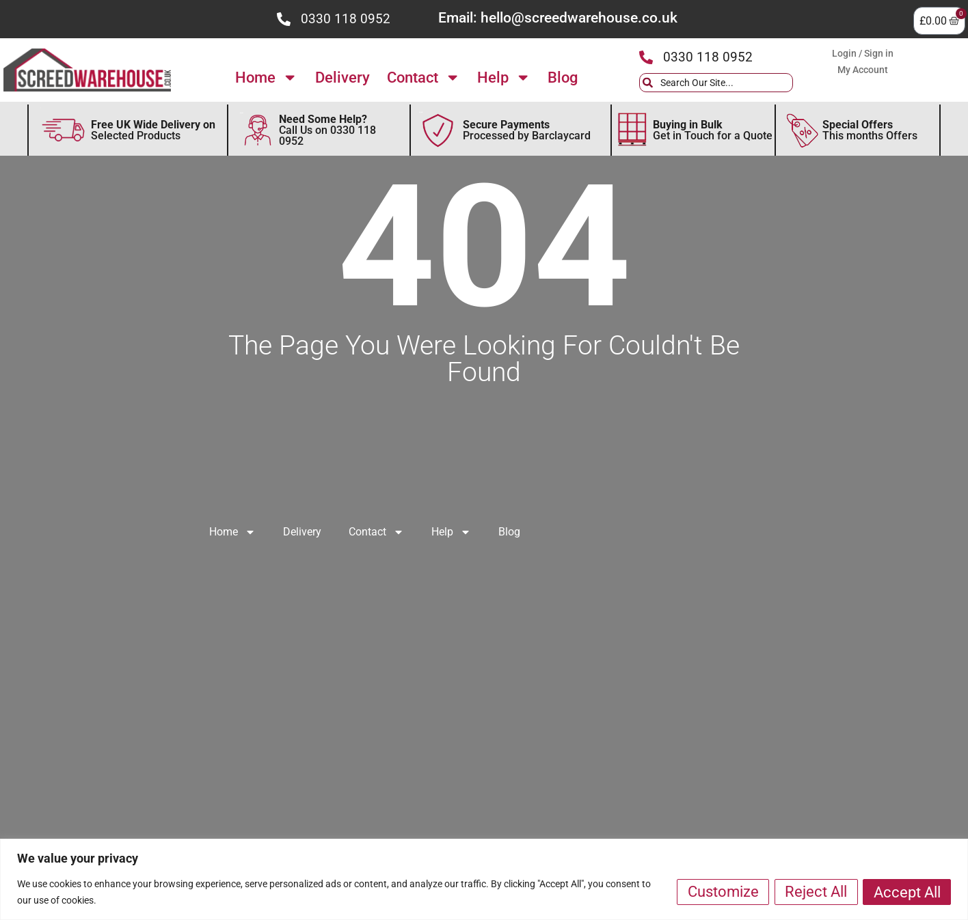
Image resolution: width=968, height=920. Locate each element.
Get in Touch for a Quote (712, 130)
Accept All (906, 891)
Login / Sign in (862, 53)
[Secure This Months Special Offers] (802, 130)
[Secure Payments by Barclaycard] (438, 130)
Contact (423, 77)
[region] (484, 879)
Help (503, 77)
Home (266, 77)
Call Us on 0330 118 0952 (327, 130)
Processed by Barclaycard (527, 130)
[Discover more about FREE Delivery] (63, 130)
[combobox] (716, 82)
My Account (862, 69)
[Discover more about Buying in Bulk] (632, 130)
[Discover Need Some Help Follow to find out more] (257, 130)
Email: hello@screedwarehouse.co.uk (557, 18)
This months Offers (869, 130)
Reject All (814, 891)
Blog (563, 77)
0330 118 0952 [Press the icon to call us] (345, 19)
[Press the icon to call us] (284, 19)
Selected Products (153, 130)
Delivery (342, 77)
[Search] (803, 82)
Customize (720, 891)
